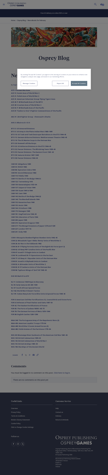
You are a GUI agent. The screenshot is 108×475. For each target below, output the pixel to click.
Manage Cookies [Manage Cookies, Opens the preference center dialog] (29, 83)
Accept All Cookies (79, 83)
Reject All (60, 83)
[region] (54, 79)
